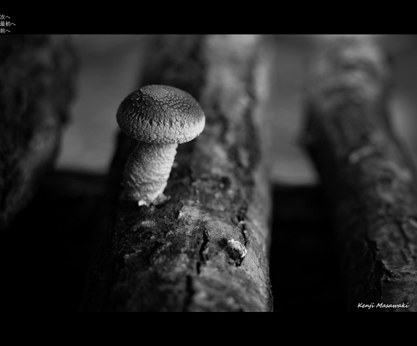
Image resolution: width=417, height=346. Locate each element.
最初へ (8, 24)
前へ (5, 30)
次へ (5, 17)
